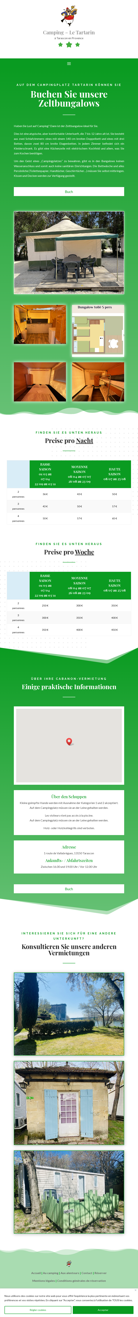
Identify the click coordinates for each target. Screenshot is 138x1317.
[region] (69, 1302)
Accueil (36, 1273)
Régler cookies (38, 1309)
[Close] (135, 1290)
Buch (69, 191)
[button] (70, 742)
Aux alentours (70, 1273)
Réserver (101, 1273)
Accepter (103, 1309)
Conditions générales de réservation (81, 1280)
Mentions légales (43, 1280)
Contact (86, 1273)
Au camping (50, 1273)
